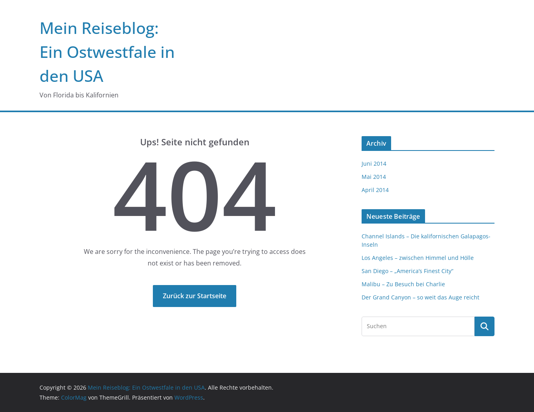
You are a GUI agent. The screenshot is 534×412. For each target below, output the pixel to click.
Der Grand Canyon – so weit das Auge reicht (420, 297)
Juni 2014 (374, 163)
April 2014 (375, 190)
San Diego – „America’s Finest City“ (407, 271)
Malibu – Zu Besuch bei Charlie (403, 284)
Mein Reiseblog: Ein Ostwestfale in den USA (107, 52)
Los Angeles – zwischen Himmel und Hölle (418, 257)
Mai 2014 (374, 176)
